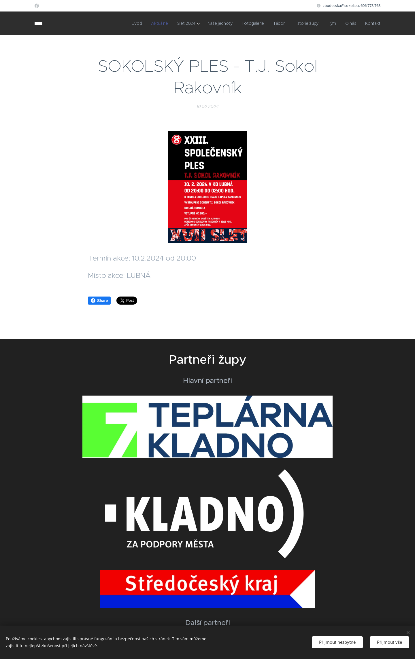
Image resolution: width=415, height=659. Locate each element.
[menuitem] (132, 23)
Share (99, 300)
